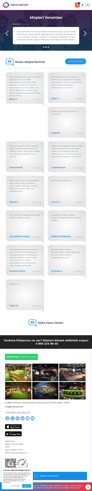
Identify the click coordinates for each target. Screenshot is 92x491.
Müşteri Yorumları (46, 476)
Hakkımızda (9, 441)
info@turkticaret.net (14, 407)
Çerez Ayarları (15, 486)
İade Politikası (55, 486)
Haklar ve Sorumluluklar (14, 444)
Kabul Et (26, 486)
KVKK (7, 447)
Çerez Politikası (41, 486)
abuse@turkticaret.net (70, 488)
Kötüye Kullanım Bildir (72, 486)
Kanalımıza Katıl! (20, 356)
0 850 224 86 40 (47, 343)
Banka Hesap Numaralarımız (16, 453)
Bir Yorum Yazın (77, 61)
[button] (7, 37)
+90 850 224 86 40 (17, 412)
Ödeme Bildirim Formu (14, 450)
